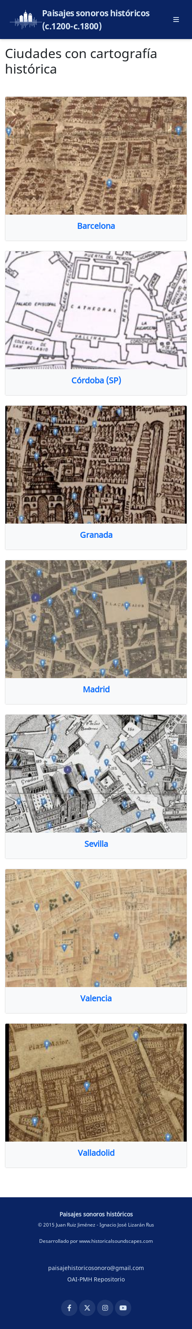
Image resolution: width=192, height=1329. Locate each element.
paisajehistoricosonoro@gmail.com (96, 1268)
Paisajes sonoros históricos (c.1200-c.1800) (96, 19)
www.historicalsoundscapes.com (116, 1241)
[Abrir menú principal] (176, 19)
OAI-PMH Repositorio (96, 1279)
